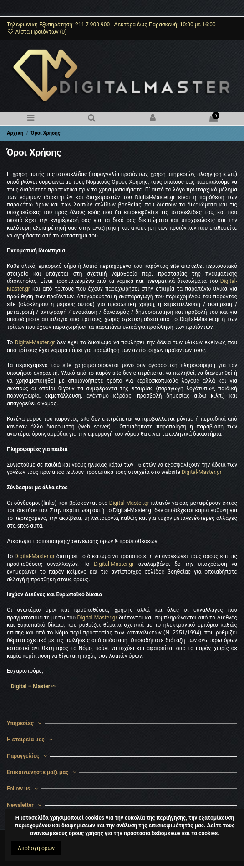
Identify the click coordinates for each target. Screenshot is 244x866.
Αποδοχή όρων (36, 848)
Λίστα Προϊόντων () (37, 32)
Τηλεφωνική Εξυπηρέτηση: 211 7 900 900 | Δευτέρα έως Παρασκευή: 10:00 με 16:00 (111, 24)
